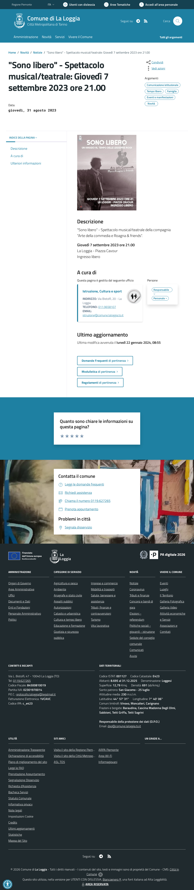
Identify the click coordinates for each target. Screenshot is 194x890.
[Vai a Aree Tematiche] (117, 4)
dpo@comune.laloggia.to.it (124, 726)
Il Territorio (166, 595)
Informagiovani (108, 762)
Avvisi (133, 656)
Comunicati (137, 650)
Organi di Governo (19, 583)
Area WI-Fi (105, 756)
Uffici (11, 595)
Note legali (15, 810)
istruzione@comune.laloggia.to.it (103, 315)
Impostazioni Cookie (20, 816)
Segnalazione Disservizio (23, 780)
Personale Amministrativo (24, 613)
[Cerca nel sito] (177, 21)
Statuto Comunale (19, 798)
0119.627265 (22, 680)
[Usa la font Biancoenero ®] (79, 4)
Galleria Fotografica (172, 601)
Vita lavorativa (100, 625)
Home (12, 52)
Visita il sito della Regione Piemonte (76, 749)
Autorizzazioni (62, 607)
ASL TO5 (59, 762)
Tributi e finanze (139, 595)
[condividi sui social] (154, 62)
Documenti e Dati (19, 601)
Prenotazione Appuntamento (26, 774)
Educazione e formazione (69, 625)
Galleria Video (168, 607)
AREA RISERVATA (95, 884)
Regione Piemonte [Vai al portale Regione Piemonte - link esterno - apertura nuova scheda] (22, 4)
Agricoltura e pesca (66, 583)
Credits (12, 822)
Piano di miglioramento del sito (27, 762)
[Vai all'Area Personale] (158, 4)
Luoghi (164, 589)
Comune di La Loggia (53, 18)
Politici (12, 619)
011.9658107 (107, 307)
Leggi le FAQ (16, 768)
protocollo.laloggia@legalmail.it (36, 694)
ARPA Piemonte (109, 749)
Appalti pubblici (63, 601)
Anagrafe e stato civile (68, 595)
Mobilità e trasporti (103, 589)
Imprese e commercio (104, 583)
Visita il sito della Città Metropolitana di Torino (82, 756)
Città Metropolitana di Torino (47, 24)
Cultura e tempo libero (68, 619)
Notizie (37, 52)
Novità (24, 52)
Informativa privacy (20, 804)
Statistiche (15, 834)
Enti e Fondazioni (19, 607)
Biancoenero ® (112, 879)
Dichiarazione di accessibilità (26, 756)
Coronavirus (137, 589)
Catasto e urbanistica (67, 613)
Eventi (164, 583)
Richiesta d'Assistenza (22, 786)
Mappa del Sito (17, 840)
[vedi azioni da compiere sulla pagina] (155, 68)
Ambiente (60, 589)
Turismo (95, 619)
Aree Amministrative (21, 589)
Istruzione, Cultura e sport (102, 291)
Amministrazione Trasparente (26, 749)
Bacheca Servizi (18, 792)
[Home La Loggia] (48, 21)
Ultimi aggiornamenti (21, 828)
